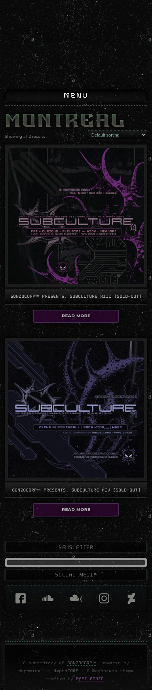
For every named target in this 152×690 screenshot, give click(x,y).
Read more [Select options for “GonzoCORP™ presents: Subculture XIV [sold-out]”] (76, 519)
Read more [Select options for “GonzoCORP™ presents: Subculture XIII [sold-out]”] (76, 325)
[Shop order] (117, 144)
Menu (76, 105)
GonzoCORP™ (81, 672)
